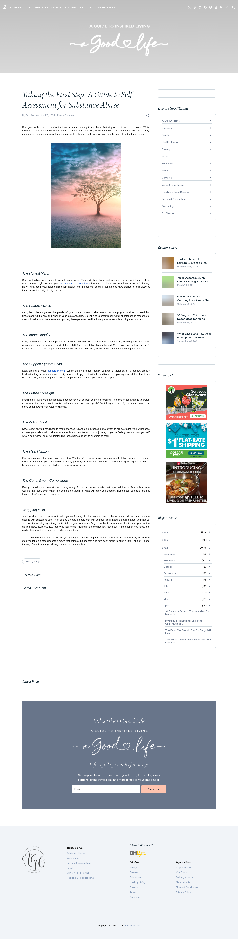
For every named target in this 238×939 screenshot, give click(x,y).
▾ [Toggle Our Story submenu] (90, 7)
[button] (148, 115)
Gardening (168, 206)
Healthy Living (170, 142)
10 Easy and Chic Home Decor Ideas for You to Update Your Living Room (192, 317)
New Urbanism (184, 882)
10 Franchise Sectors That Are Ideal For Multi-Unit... (187, 613)
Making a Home (185, 877)
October (168, 566)
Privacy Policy (183, 892)
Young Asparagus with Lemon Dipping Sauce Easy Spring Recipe (194, 279)
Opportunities (105, 7)
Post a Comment (66, 115)
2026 (165, 531)
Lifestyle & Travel (46, 7)
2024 (165, 548)
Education (167, 163)
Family (165, 135)
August (168, 579)
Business (71, 7)
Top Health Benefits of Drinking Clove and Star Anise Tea (191, 260)
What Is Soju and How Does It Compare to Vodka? (194, 335)
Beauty (166, 149)
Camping (167, 177)
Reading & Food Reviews (175, 191)
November (169, 560)
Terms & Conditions (187, 887)
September (170, 573)
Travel (165, 170)
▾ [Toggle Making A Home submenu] (29, 7)
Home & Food (18, 7)
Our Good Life (133, 925)
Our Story (181, 872)
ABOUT (84, 7)
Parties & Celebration (174, 199)
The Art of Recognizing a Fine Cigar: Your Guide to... (188, 641)
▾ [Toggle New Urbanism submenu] (60, 7)
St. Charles (168, 213)
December (170, 553)
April (166, 605)
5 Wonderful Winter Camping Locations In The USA (193, 298)
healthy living (32, 561)
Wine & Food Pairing (173, 184)
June (166, 592)
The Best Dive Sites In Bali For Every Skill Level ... (188, 632)
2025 (165, 540)
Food (165, 156)
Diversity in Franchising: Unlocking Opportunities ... (183, 622)
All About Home (171, 120)
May (166, 599)
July (166, 586)
